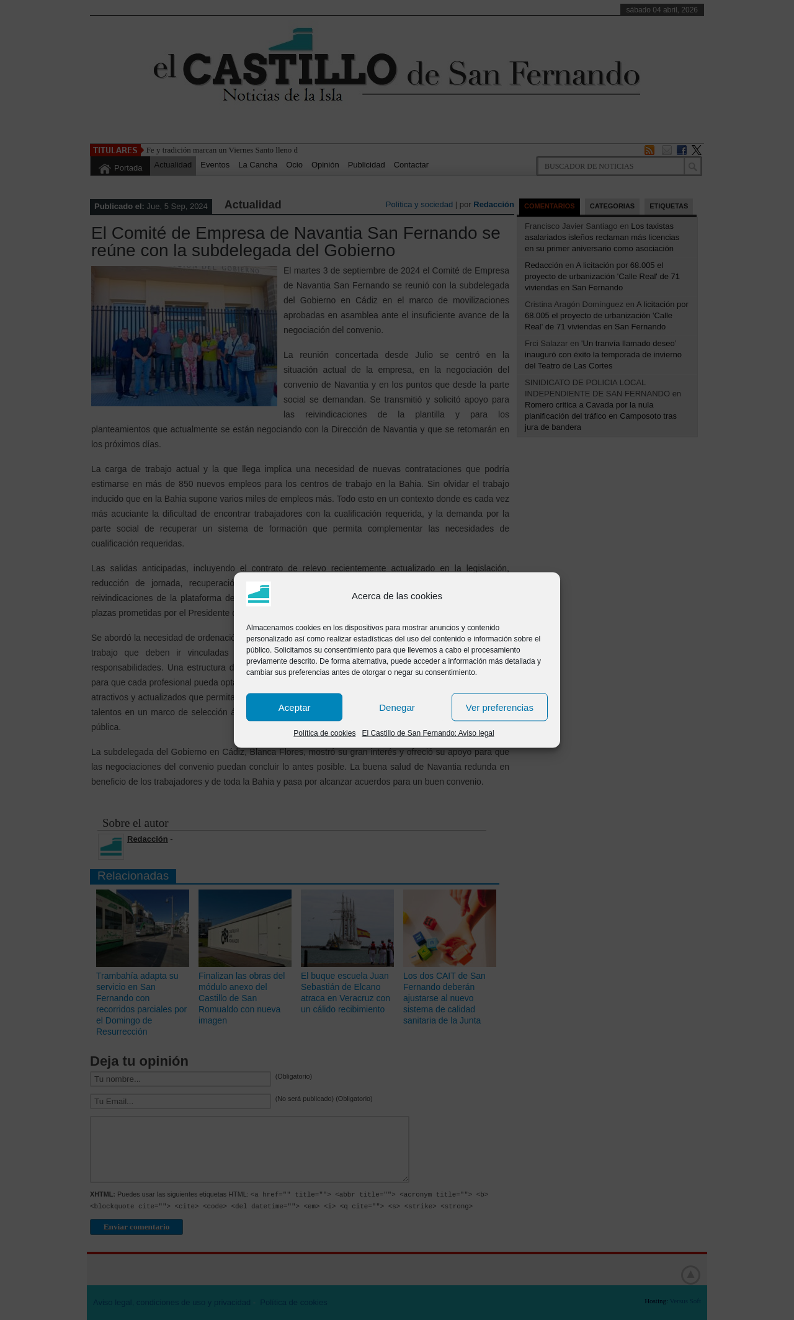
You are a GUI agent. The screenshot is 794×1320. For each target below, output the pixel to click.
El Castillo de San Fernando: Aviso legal (428, 733)
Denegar (397, 707)
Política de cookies (324, 733)
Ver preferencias (499, 707)
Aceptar (295, 707)
